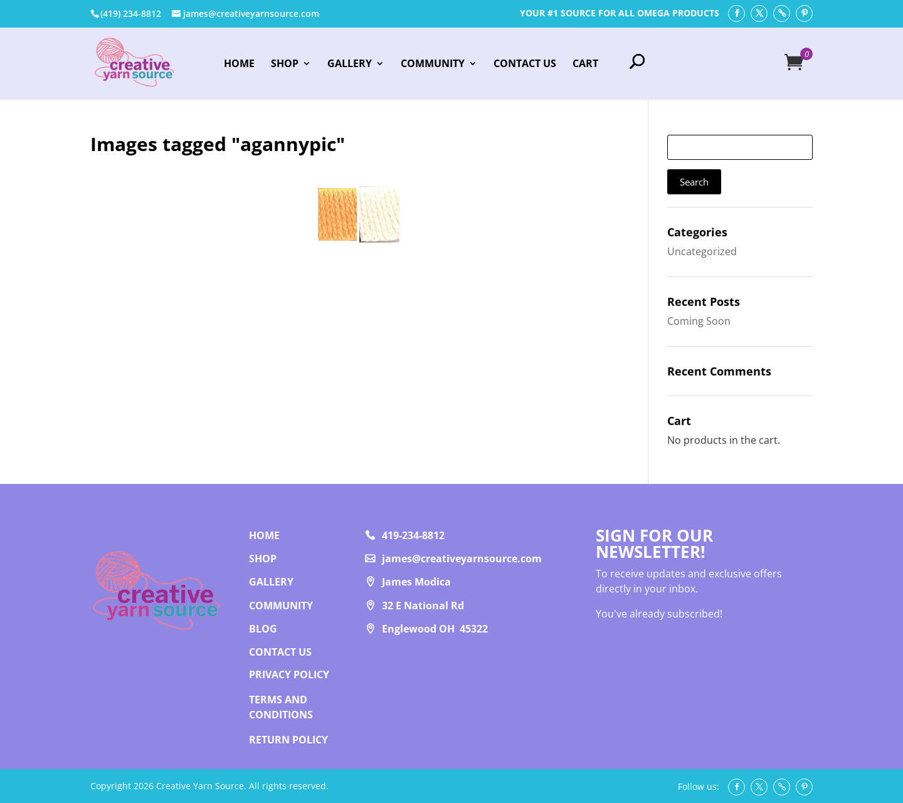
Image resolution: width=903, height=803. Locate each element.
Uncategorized (702, 251)
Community (433, 64)
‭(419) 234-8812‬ (130, 13)
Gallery (349, 64)
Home (239, 64)
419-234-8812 (413, 535)
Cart (585, 64)
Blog (263, 629)
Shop (284, 64)
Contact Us (525, 64)
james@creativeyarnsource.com (462, 558)
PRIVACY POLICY (289, 674)
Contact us (280, 652)
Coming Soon (699, 321)
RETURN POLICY (288, 740)
